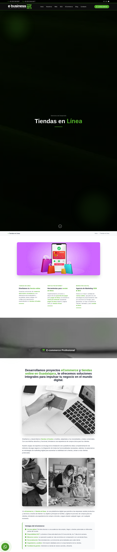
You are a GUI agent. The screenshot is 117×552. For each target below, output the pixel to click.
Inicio (42, 6)
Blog (76, 6)
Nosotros (49, 6)
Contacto (83, 6)
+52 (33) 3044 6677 (29, 1)
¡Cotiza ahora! (101, 6)
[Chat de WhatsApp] (5, 547)
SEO (61, 6)
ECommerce (69, 6)
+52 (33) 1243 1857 (14, 1)
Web (56, 6)
